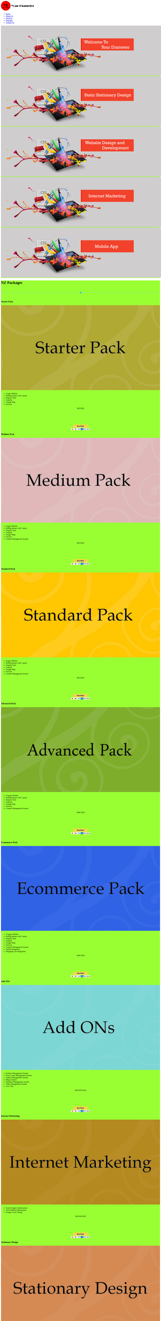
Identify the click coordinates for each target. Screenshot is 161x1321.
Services (9, 18)
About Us (9, 16)
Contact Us (10, 23)
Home (8, 14)
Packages (9, 20)
